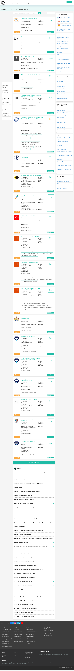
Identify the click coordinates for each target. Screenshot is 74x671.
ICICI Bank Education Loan (30, 641)
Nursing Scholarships (61, 110)
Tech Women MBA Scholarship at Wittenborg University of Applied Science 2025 (30, 359)
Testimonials (4, 655)
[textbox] (7, 92)
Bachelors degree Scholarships (63, 41)
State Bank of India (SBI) (63, 17)
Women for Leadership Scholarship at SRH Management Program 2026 (30, 289)
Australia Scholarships (61, 86)
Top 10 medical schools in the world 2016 (64, 155)
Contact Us (37, 3)
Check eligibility (50, 32)
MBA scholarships (5, 636)
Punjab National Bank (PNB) (64, 25)
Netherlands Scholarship (18, 641)
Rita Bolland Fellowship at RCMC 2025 (29, 399)
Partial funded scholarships (62, 186)
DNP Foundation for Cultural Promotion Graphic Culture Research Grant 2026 (31, 96)
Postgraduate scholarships (7, 646)
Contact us (4, 658)
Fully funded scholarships (62, 183)
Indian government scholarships (63, 181)
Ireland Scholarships (61, 91)
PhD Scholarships (5, 641)
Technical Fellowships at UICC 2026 (29, 18)
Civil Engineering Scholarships (62, 112)
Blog (30, 3)
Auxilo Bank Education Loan (31, 639)
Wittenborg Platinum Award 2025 (28, 441)
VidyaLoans (28, 643)
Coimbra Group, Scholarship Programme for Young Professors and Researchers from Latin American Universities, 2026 (32, 119)
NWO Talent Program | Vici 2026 (28, 215)
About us (3, 652)
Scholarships (11, 3)
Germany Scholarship (18, 631)
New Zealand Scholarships (62, 96)
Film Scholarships (60, 117)
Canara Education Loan (30, 634)
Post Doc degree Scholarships (62, 57)
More (44, 3)
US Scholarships (17, 627)
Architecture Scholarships (6, 629)
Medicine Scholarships (61, 122)
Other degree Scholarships (62, 71)
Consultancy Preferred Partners (29, 655)
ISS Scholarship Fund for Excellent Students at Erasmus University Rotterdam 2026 (31, 75)
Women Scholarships (61, 178)
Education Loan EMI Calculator (47, 628)
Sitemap (15, 655)
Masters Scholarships (6, 639)
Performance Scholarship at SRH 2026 (29, 262)
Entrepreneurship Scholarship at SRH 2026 (30, 236)
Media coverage (16, 653)
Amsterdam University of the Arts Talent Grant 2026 (32, 175)
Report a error (27, 657)
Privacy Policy (16, 652)
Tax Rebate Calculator (47, 633)
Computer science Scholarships (63, 129)
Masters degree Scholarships (62, 43)
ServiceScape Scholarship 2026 (28, 56)
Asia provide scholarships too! (62, 141)
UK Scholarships (60, 81)
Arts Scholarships (5, 627)
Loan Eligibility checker (48, 635)
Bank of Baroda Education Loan (31, 631)
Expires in (50, 20)
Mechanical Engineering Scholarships (64, 115)
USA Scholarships (60, 79)
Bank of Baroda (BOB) (63, 21)
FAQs (3, 656)
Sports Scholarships (61, 107)
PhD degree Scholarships (61, 54)
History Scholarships (61, 127)
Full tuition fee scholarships (62, 188)
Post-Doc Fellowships (6, 643)
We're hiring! (4, 650)
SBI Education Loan (29, 629)
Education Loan (21, 3)
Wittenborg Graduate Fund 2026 (28, 336)
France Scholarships (61, 93)
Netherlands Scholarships (62, 98)
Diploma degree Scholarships (62, 48)
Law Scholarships (60, 124)
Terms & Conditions (17, 650)
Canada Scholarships (61, 88)
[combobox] (7, 87)
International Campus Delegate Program (29, 653)
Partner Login (27, 650)
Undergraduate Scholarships (7, 638)
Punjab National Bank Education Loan (32, 638)
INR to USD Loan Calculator (48, 630)
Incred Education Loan (30, 636)
